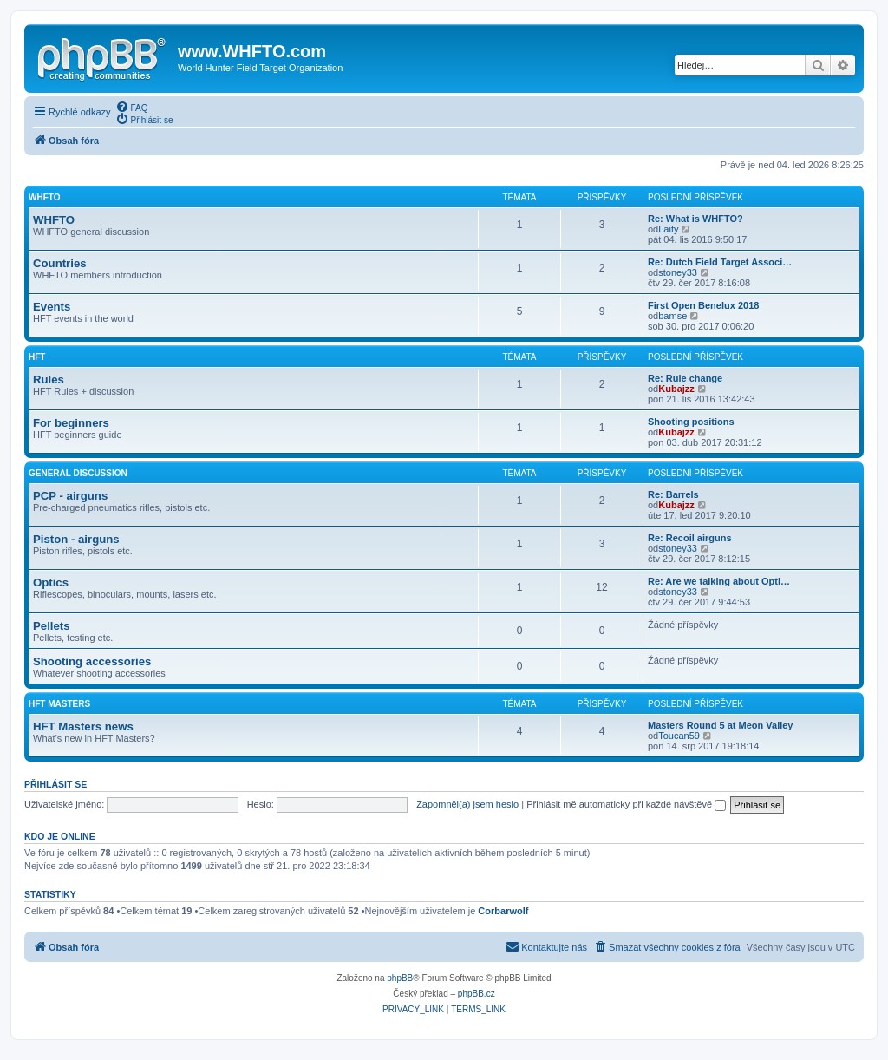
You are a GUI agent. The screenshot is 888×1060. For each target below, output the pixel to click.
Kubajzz (676, 388)
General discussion (78, 473)
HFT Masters (59, 704)
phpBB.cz (476, 993)
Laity (668, 229)
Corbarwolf (503, 911)
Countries (60, 263)
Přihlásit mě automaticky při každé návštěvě (626, 804)
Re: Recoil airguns (690, 538)
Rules (48, 379)
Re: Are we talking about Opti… (719, 581)
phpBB (400, 978)
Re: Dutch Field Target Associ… (720, 262)
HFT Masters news (83, 726)
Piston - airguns (76, 539)
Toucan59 (679, 735)
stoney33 (677, 272)
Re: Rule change (685, 378)
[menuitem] (131, 107)
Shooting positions (691, 421)
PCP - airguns (70, 495)
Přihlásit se (55, 784)
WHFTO (44, 197)
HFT (37, 357)
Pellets (51, 625)
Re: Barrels (673, 494)
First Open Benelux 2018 (703, 305)
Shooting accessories (92, 661)
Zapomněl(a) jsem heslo (467, 804)
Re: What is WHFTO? (695, 218)
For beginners (71, 422)
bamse (672, 316)
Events (51, 306)
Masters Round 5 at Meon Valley (720, 725)
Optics (51, 582)
